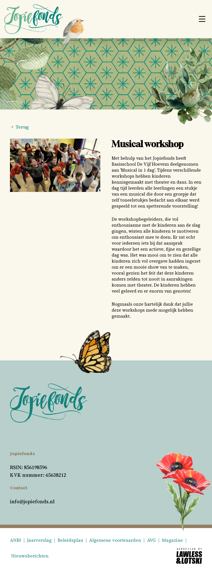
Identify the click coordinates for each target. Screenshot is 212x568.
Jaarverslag (39, 540)
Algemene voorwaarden (115, 540)
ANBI (15, 540)
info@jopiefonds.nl (32, 501)
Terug (19, 127)
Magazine (172, 540)
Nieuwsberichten (29, 556)
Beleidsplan (70, 540)
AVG (151, 540)
